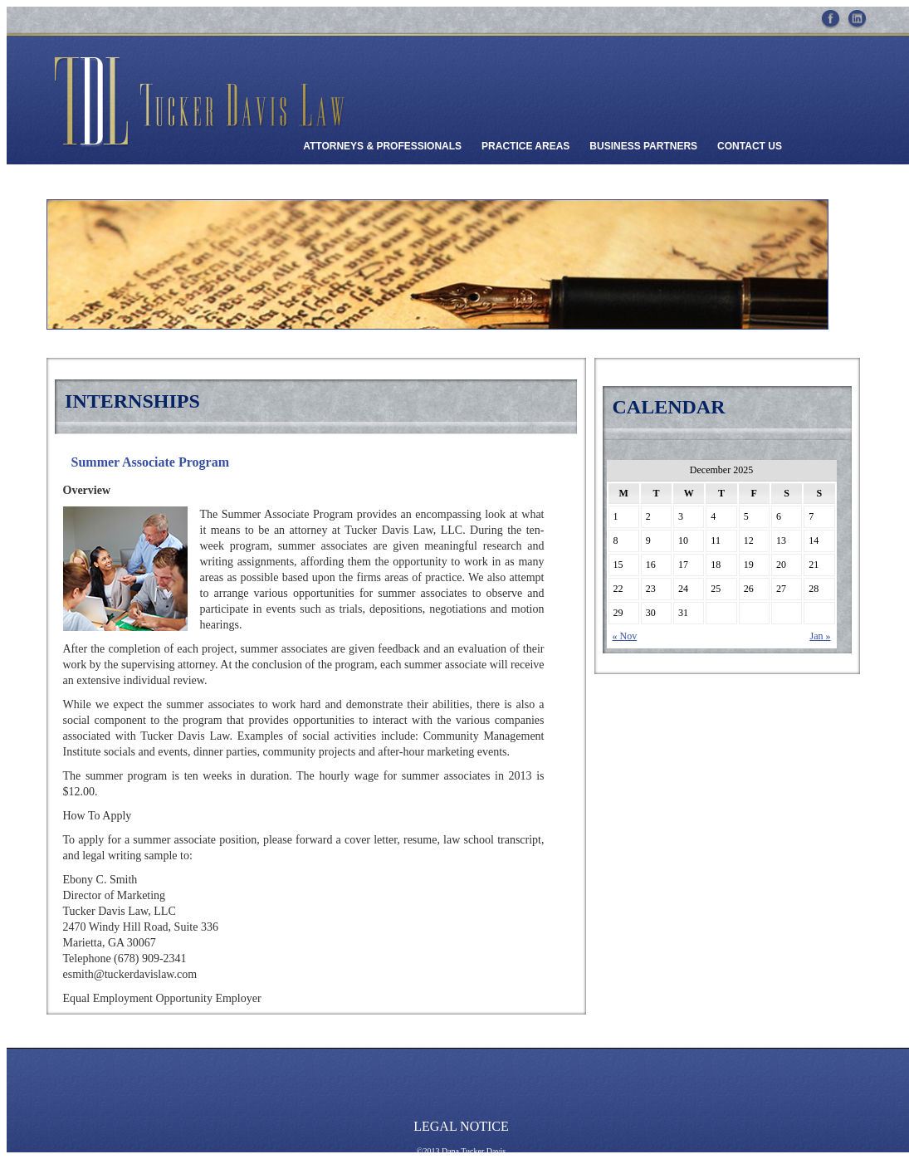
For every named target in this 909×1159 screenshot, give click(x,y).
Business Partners (643, 146)
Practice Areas (525, 146)
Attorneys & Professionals (382, 146)
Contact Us (749, 146)
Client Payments (349, 184)
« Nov (625, 636)
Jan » (820, 636)
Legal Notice (461, 1126)
